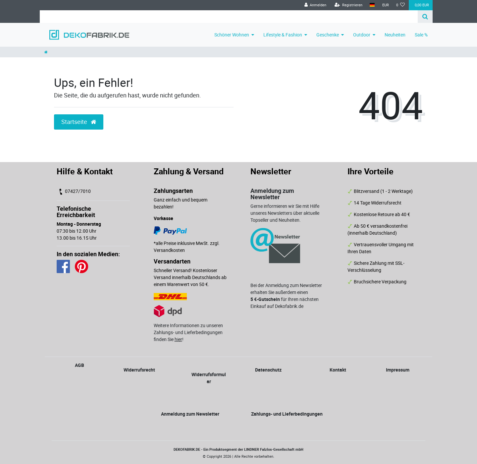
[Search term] (229, 16)
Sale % (421, 34)
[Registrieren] (348, 5)
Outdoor (361, 34)
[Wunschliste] (401, 5)
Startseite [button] (78, 122)
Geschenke (327, 34)
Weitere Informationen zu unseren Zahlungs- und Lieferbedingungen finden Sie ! (188, 332)
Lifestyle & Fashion (282, 34)
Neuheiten (395, 34)
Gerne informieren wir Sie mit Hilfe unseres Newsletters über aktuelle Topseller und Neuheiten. (284, 213)
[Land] (372, 5)
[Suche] (425, 16)
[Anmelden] (315, 5)
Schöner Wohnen (231, 34)
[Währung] (385, 5)
